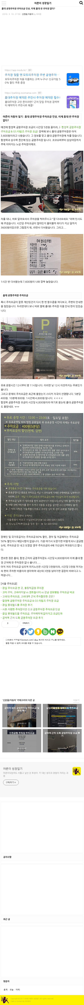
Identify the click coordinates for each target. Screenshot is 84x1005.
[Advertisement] (42, 671)
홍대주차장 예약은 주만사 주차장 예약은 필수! (32, 97)
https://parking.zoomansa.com (20, 93)
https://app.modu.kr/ (16, 70)
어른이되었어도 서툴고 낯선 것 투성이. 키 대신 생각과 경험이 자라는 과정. (35, 774)
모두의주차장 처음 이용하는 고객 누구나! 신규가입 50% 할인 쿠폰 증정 (32, 81)
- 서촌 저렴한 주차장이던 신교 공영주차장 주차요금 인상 (30, 609)
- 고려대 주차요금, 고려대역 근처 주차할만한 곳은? (27, 596)
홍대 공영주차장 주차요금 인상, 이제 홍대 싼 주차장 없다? (28, 9)
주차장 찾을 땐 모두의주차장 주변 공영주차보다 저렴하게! (32, 75)
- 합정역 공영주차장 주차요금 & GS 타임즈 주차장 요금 (30, 600)
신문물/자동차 (27, 14)
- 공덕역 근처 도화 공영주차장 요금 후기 (22, 618)
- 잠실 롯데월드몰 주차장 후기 (16, 605)
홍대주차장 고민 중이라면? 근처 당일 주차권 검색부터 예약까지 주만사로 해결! (32, 104)
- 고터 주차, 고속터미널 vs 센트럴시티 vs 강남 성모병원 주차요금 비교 (37, 592)
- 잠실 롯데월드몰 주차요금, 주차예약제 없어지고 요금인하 (31, 613)
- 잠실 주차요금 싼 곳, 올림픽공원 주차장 (22, 588)
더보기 (76, 700)
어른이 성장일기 (42, 3)
